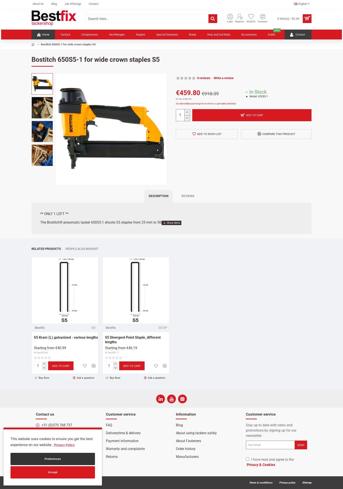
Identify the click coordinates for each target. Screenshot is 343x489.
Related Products (46, 249)
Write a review (223, 78)
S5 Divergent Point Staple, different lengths (133, 339)
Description (158, 196)
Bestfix (40, 327)
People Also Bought (81, 249)
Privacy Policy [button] (64, 445)
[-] (187, 118)
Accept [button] (52, 472)
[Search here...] (212, 18)
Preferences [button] (53, 459)
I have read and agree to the (270, 462)
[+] (187, 112)
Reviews (188, 196)
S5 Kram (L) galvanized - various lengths (66, 337)
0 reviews (203, 78)
